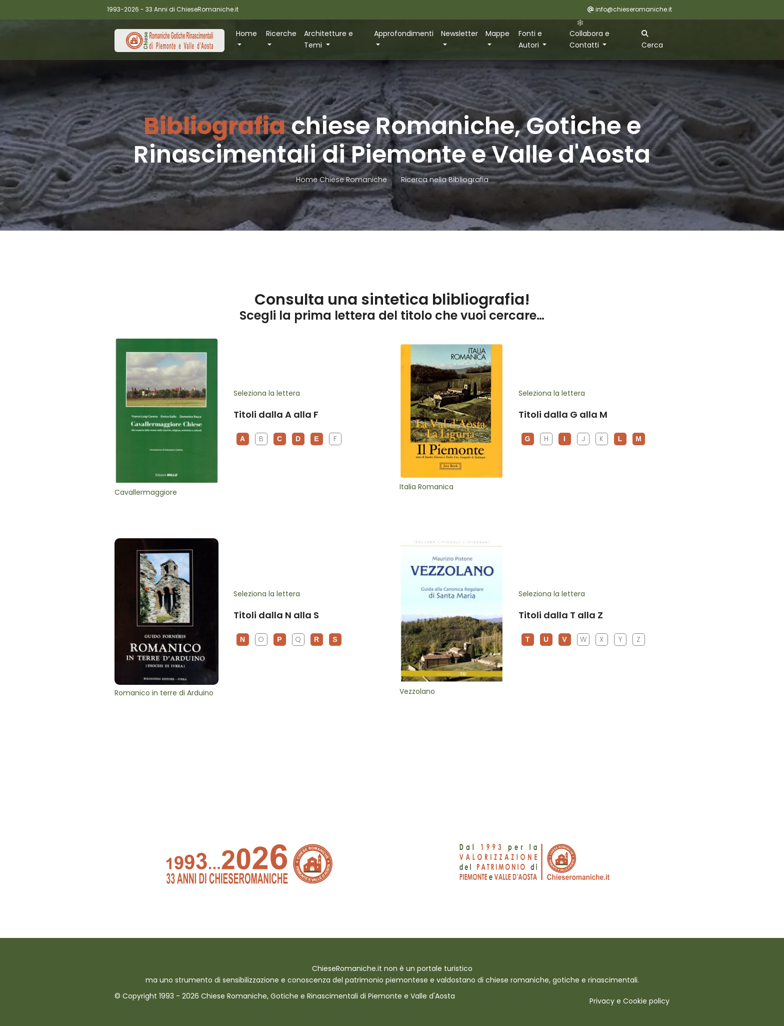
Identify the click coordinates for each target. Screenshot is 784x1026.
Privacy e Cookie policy (630, 1001)
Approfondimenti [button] (404, 34)
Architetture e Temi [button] (328, 39)
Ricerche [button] (281, 34)
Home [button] (246, 34)
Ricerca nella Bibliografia (444, 180)
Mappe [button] (498, 34)
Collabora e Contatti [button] (590, 39)
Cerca (652, 40)
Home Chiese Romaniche (342, 180)
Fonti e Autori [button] (530, 39)
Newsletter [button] (459, 34)
